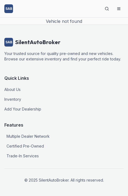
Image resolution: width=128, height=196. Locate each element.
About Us (12, 89)
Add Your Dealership (22, 109)
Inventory (12, 99)
